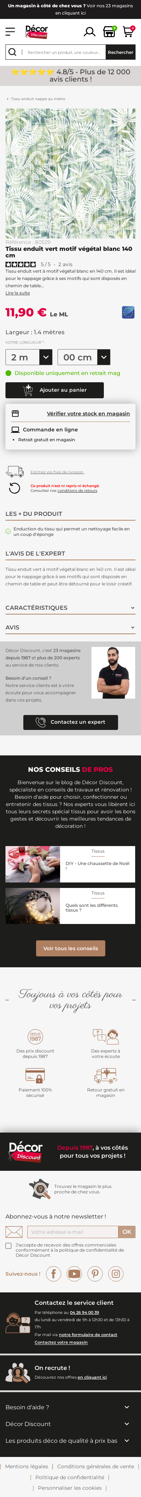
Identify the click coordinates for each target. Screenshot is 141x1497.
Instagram (116, 1273)
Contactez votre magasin (61, 1342)
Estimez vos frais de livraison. (57, 472)
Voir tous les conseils (70, 948)
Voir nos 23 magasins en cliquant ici (70, 9)
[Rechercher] (70, 52)
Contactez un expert (70, 722)
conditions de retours (77, 490)
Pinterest (95, 1273)
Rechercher (120, 52)
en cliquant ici (92, 1377)
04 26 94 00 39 (84, 1312)
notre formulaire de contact (88, 1334)
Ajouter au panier (55, 390)
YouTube (74, 1273)
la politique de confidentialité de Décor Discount (70, 1252)
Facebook (53, 1273)
